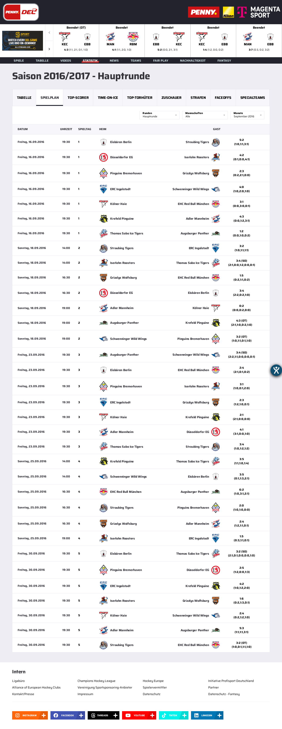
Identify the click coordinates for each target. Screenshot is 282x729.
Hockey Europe (153, 680)
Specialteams (252, 97)
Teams (136, 60)
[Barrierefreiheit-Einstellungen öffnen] (276, 370)
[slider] (167, 40)
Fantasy (224, 60)
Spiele (19, 60)
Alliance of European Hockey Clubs (36, 687)
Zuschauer (171, 97)
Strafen (198, 97)
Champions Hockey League (96, 680)
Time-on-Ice (108, 97)
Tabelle (42, 60)
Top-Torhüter (139, 97)
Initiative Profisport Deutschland (231, 680)
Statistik (90, 60)
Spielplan (50, 97)
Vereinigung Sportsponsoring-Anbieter (105, 687)
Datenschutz (151, 694)
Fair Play (160, 60)
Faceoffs (223, 97)
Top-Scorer (78, 97)
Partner (213, 687)
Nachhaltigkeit (193, 60)
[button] (49, 49)
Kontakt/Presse (23, 694)
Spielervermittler (155, 687)
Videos (65, 60)
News (114, 60)
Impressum (85, 694)
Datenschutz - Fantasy (224, 694)
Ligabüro (18, 680)
